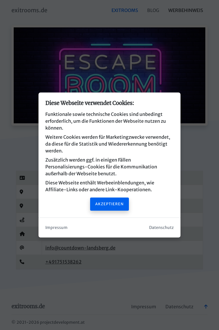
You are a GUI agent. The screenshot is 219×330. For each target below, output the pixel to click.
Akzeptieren (109, 204)
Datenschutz (161, 227)
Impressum (56, 227)
